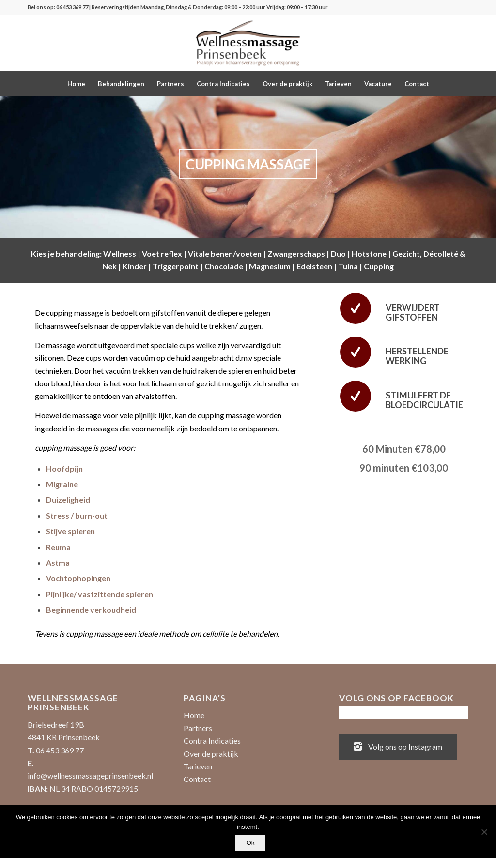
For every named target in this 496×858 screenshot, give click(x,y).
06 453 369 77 (72, 7)
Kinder (135, 266)
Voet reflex (162, 253)
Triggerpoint (176, 266)
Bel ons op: (42, 7)
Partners (198, 728)
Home (194, 715)
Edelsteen (314, 266)
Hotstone (369, 253)
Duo (338, 253)
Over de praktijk (211, 753)
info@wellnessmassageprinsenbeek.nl (90, 775)
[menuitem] (76, 84)
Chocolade (223, 266)
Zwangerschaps (296, 253)
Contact (197, 778)
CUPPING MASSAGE (248, 164)
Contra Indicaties (212, 740)
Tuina (348, 266)
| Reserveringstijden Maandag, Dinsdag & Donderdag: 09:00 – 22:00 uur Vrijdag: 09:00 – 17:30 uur (208, 7)
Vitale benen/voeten (225, 253)
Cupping (379, 266)
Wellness (119, 253)
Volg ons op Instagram (398, 745)
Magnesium (270, 266)
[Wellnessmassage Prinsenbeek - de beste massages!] (248, 43)
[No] (484, 832)
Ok (250, 842)
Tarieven (198, 766)
